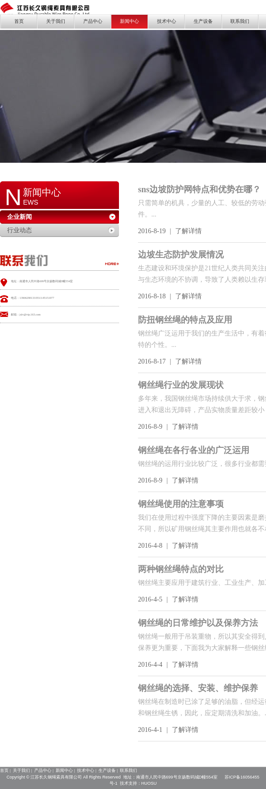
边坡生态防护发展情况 (181, 254)
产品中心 (92, 21)
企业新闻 (19, 216)
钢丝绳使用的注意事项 (181, 504)
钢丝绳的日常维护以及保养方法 (198, 623)
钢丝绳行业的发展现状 (181, 385)
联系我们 (239, 21)
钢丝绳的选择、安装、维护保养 (198, 688)
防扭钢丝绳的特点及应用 (185, 320)
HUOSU (149, 783)
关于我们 (55, 21)
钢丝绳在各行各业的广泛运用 (193, 450)
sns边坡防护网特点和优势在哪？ (199, 189)
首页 (19, 21)
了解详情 (188, 231)
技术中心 (166, 21)
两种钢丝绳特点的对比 (181, 569)
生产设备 (203, 21)
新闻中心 (129, 21)
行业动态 (19, 230)
